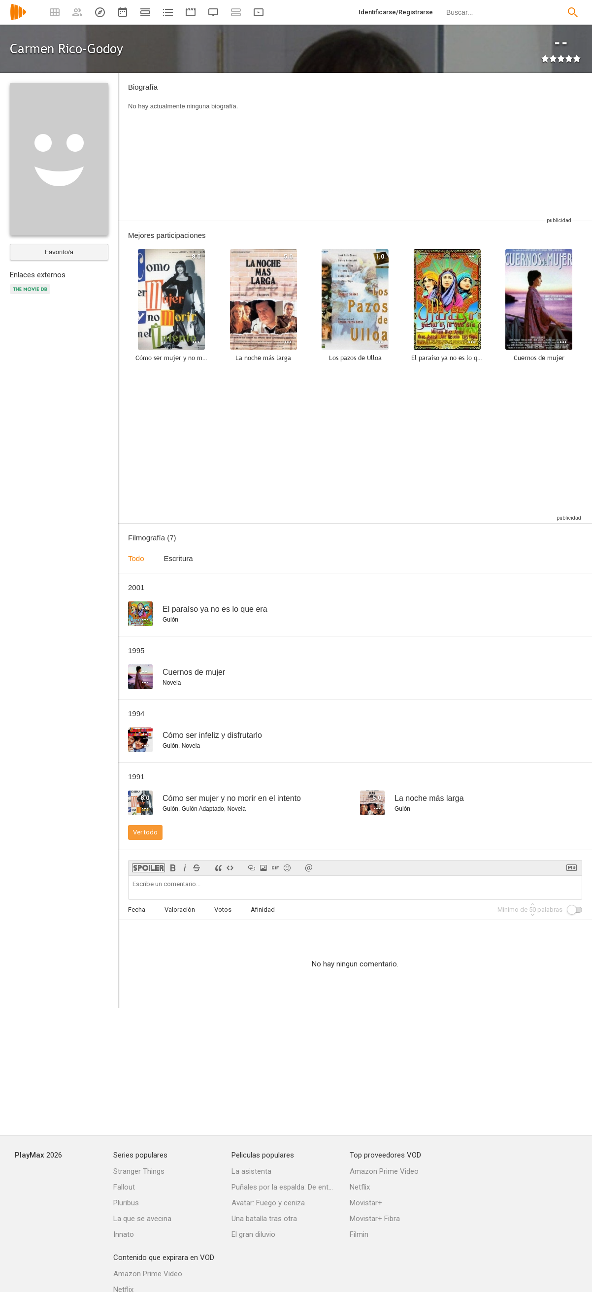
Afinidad (263, 909)
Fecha (136, 909)
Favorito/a (59, 252)
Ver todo (145, 832)
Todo (136, 558)
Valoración (179, 909)
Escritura (178, 558)
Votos (222, 909)
